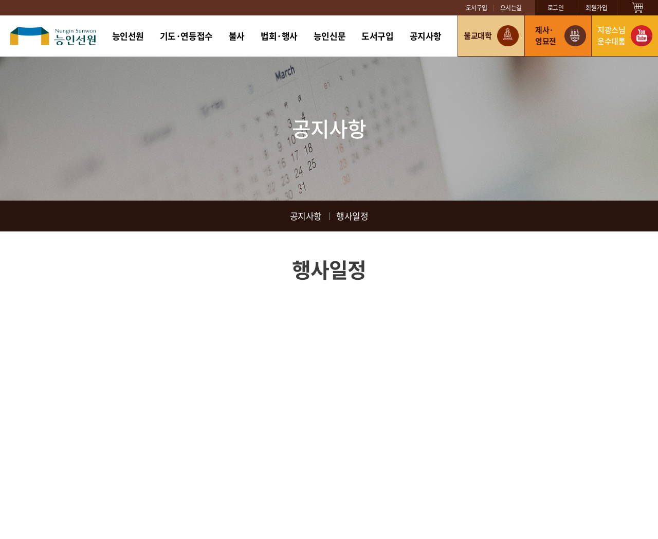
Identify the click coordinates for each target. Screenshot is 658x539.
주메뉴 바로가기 (0, 0)
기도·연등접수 (186, 35)
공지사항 (426, 35)
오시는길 (511, 7)
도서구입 (476, 7)
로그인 (555, 7)
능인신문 (329, 35)
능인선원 (128, 35)
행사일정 (352, 215)
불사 (237, 35)
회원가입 (596, 7)
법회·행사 (279, 35)
